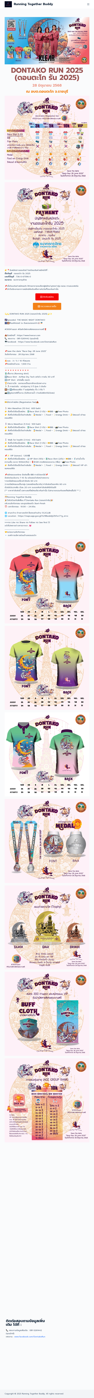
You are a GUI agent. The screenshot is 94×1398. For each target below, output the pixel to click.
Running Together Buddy (33, 4)
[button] (47, 296)
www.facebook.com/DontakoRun (29, 1336)
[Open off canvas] (88, 4)
